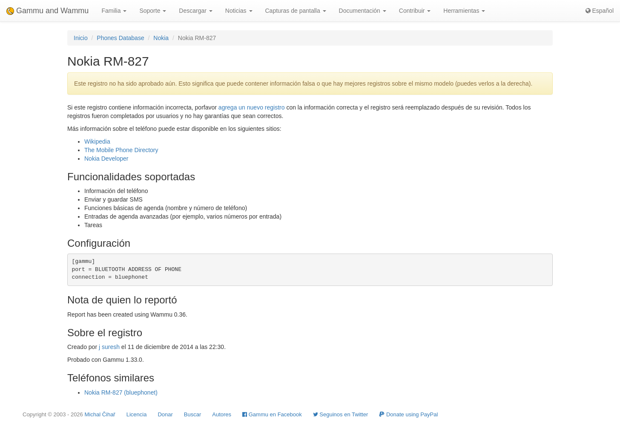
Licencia (136, 414)
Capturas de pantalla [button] (295, 10)
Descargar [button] (195, 10)
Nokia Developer (106, 158)
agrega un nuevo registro (251, 107)
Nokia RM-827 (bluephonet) (121, 392)
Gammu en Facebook (272, 414)
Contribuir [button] (415, 10)
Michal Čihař (99, 414)
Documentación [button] (362, 10)
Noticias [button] (239, 10)
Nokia (161, 38)
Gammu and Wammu (47, 10)
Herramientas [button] (464, 10)
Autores (221, 414)
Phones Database (120, 38)
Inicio (81, 38)
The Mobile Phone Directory (121, 150)
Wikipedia (97, 141)
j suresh (109, 346)
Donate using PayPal (408, 414)
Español (600, 10)
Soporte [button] (152, 10)
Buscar (192, 414)
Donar (165, 414)
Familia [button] (113, 10)
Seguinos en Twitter (340, 414)
